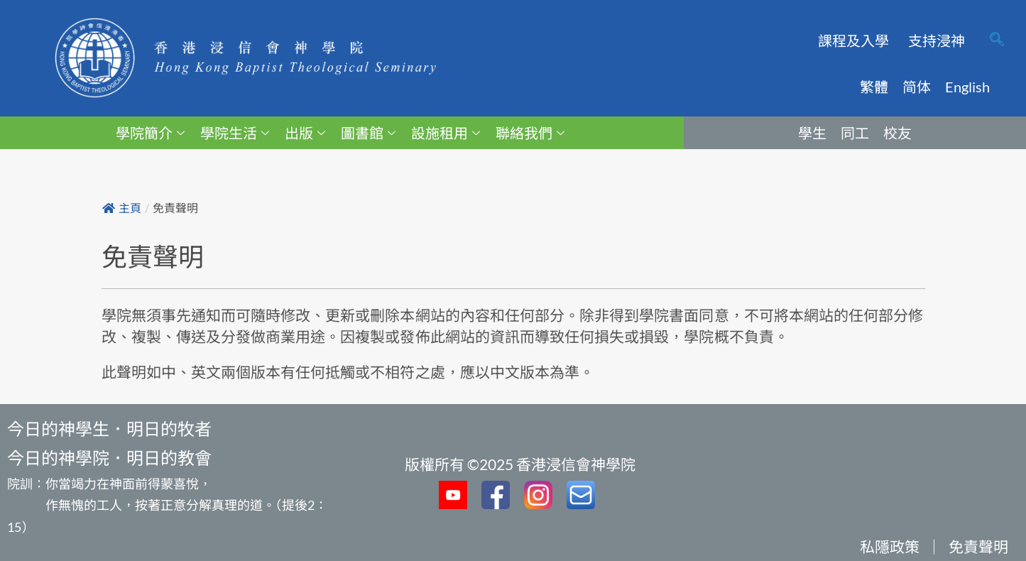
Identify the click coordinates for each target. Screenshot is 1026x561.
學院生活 (234, 132)
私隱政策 (889, 546)
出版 (305, 132)
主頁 (121, 208)
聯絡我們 (530, 132)
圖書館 (368, 132)
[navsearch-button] (997, 40)
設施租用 (445, 132)
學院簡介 (150, 132)
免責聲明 (978, 546)
